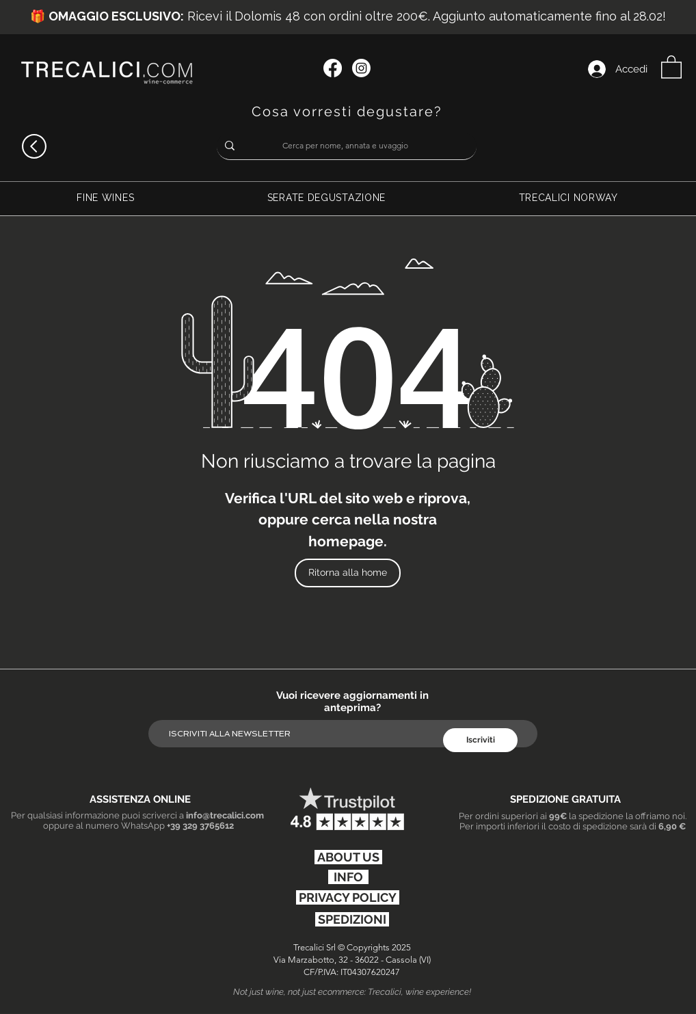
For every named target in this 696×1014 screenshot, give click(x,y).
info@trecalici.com (225, 815)
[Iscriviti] (480, 740)
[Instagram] (361, 68)
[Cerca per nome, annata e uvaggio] (345, 146)
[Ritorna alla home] (348, 573)
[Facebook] (332, 68)
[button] (671, 66)
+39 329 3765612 (200, 825)
